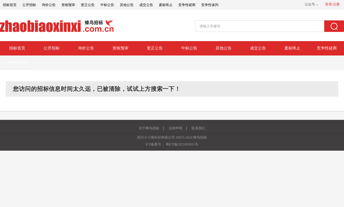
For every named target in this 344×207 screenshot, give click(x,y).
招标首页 (10, 5)
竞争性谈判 (209, 5)
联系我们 (198, 128)
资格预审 (68, 5)
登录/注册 (332, 4)
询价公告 (49, 5)
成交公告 (146, 5)
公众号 (310, 4)
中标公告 (107, 5)
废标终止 (166, 5)
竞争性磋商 (187, 5)
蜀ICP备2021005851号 (182, 144)
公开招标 (29, 5)
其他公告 (127, 5)
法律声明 (175, 128)
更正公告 (88, 5)
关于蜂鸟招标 (149, 128)
